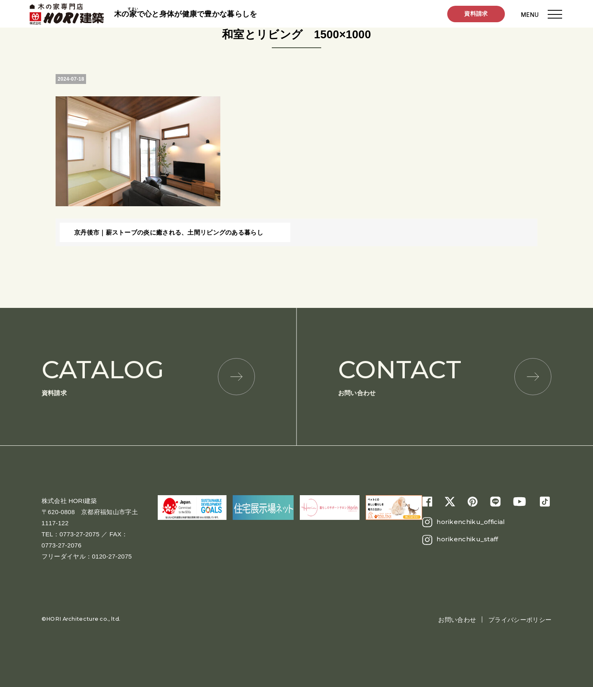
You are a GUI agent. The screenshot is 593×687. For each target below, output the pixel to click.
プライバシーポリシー (519, 619)
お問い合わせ (444, 375)
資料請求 (476, 14)
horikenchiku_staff (467, 539)
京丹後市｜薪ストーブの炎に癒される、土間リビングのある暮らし (168, 232)
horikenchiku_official (471, 522)
